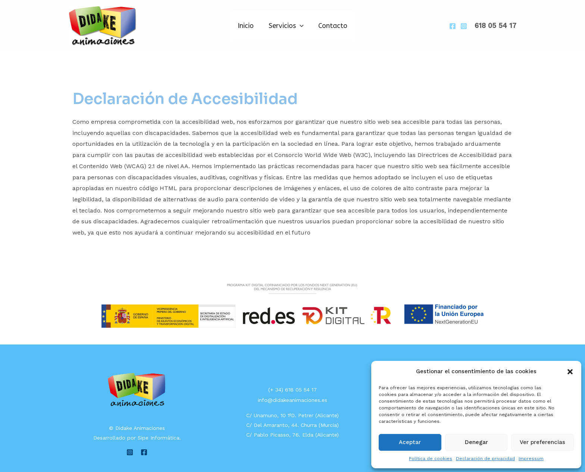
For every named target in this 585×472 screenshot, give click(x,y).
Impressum (531, 458)
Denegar (476, 442)
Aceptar (410, 442)
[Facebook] (452, 26)
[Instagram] (463, 26)
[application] (300, 26)
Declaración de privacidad (485, 458)
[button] (570, 371)
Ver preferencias (542, 442)
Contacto (331, 26)
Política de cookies (430, 458)
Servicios (286, 26)
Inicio (247, 26)
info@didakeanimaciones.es (292, 400)
